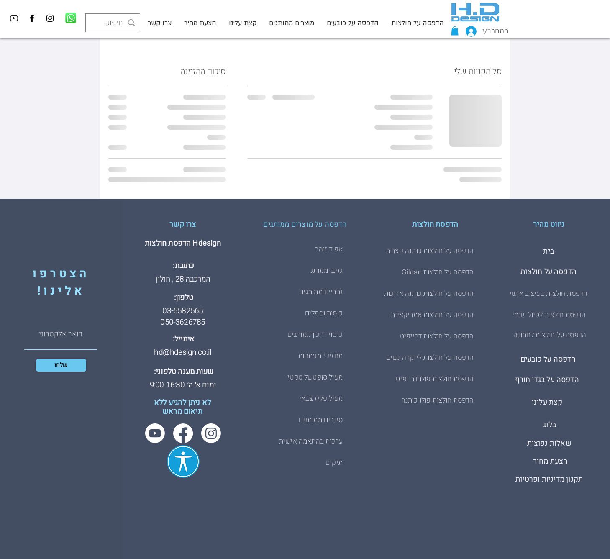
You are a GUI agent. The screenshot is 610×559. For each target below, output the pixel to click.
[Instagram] (50, 18)
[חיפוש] (113, 23)
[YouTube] (14, 18)
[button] (455, 31)
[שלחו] (61, 365)
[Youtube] (155, 433)
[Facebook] (32, 18)
